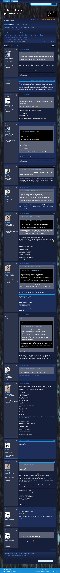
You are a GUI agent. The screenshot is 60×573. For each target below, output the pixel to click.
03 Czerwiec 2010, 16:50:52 (24, 213)
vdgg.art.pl (39, 19)
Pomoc (43, 569)
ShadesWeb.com (13, 571)
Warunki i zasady (49, 569)
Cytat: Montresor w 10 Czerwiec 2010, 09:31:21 (31, 464)
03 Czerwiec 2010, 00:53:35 (24, 94)
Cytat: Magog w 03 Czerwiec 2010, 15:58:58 (30, 266)
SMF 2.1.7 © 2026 (6, 569)
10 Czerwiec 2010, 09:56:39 (24, 529)
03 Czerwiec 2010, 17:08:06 (24, 314)
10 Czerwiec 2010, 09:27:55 (24, 383)
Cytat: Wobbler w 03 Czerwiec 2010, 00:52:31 (30, 190)
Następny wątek (51, 41)
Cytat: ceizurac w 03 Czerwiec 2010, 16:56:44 (30, 318)
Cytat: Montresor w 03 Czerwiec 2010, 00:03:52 (31, 52)
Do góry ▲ (55, 569)
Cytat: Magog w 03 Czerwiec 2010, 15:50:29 (30, 216)
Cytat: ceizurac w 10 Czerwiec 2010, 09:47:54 (30, 533)
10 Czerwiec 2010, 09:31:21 (24, 440)
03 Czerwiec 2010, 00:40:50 (24, 49)
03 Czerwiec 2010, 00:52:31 (24, 80)
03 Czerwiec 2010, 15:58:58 (24, 187)
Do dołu (6, 45)
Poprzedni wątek (42, 41)
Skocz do (35, 560)
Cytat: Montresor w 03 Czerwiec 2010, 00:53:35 (31, 127)
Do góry (6, 550)
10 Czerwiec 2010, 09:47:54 (24, 461)
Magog (7, 166)
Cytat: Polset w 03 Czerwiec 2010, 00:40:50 (30, 98)
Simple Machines (13, 569)
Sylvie (24, 29)
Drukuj (53, 45)
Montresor (8, 95)
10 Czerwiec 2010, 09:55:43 (24, 508)
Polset (7, 49)
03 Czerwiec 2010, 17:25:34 (24, 365)
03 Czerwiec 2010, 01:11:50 (24, 123)
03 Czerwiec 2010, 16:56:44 (24, 263)
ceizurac (7, 213)
